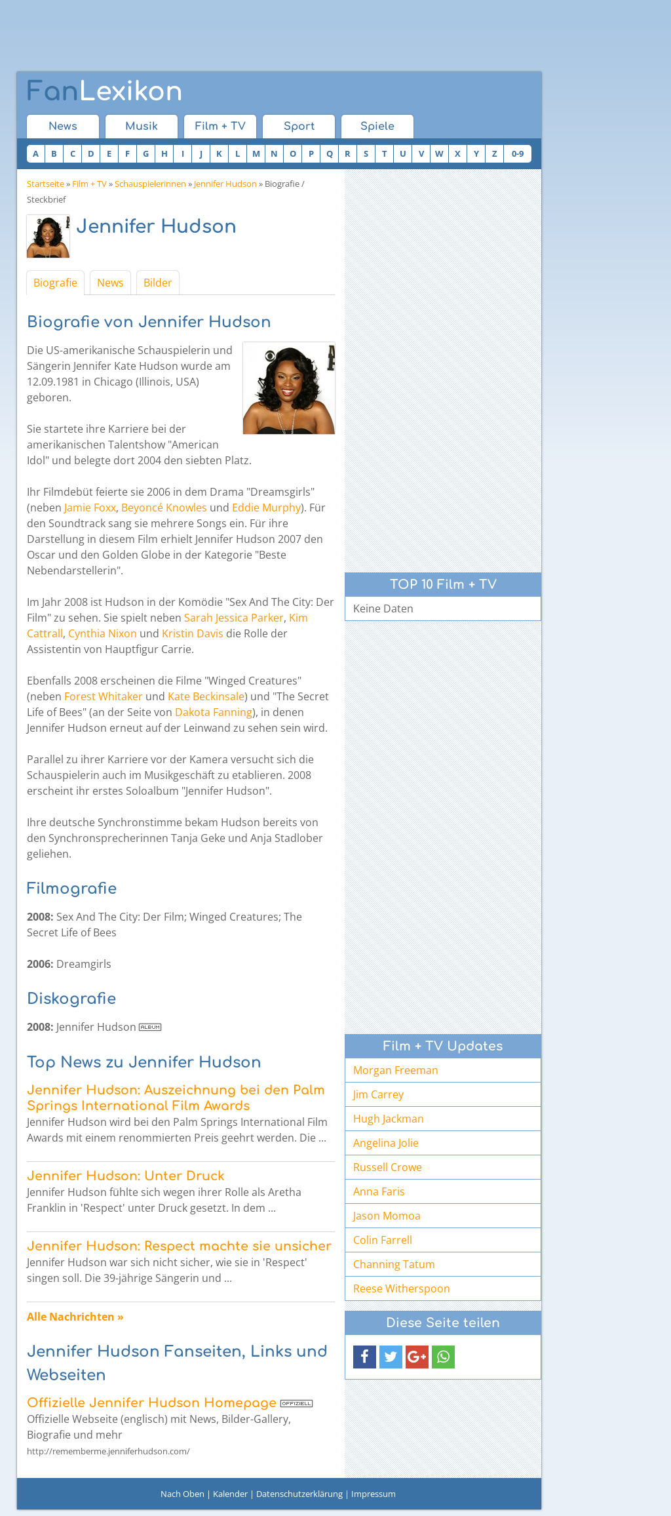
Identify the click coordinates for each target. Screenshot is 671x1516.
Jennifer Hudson (225, 184)
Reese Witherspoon (401, 1288)
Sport (299, 126)
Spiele (377, 126)
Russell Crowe (387, 1167)
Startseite (45, 184)
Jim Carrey (378, 1094)
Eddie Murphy (266, 507)
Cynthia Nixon (102, 633)
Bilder (158, 282)
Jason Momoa (387, 1215)
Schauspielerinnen (150, 184)
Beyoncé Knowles (164, 507)
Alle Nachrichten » (75, 1316)
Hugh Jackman (388, 1118)
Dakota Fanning (213, 712)
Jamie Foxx (90, 507)
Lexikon (105, 91)
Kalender (230, 1494)
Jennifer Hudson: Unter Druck (126, 1176)
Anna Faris (379, 1191)
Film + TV (220, 126)
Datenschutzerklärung (299, 1494)
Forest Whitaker (103, 696)
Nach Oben (182, 1494)
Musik (141, 126)
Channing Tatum (394, 1264)
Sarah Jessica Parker (234, 617)
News (62, 126)
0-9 (518, 153)
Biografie (55, 282)
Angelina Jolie (386, 1143)
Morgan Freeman (395, 1070)
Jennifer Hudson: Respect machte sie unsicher (179, 1246)
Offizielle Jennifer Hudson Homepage (152, 1403)
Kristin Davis (192, 633)
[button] (364, 1357)
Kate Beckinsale (206, 696)
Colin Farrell (382, 1240)
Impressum (373, 1494)
